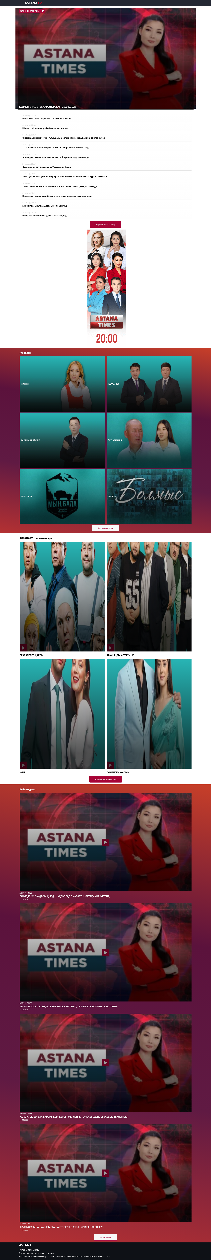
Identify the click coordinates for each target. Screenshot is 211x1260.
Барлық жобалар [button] (105, 528)
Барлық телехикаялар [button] (105, 779)
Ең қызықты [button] (105, 1237)
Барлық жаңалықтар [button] (105, 224)
